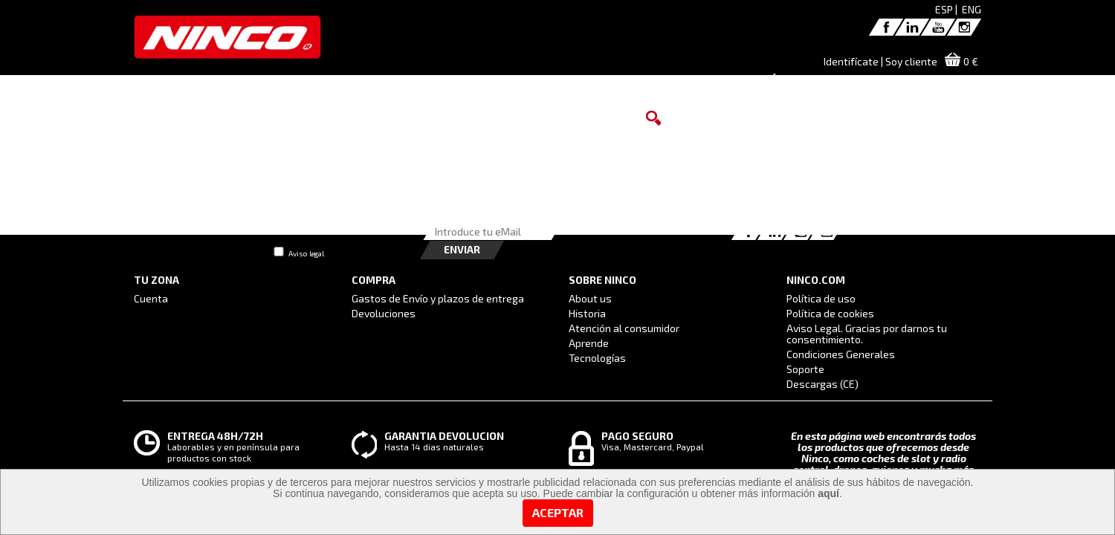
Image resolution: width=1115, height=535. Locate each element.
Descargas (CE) (822, 383)
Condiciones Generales (840, 354)
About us (590, 298)
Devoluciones (384, 313)
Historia (587, 313)
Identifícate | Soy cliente (880, 61)
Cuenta (151, 298)
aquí (828, 493)
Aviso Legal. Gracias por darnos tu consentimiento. (866, 334)
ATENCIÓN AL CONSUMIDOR (766, 85)
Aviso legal (306, 253)
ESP (944, 9)
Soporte (805, 369)
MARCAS (487, 85)
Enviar (462, 249)
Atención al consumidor (624, 328)
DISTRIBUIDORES (627, 85)
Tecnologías (597, 357)
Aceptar (558, 512)
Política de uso (821, 298)
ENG (971, 9)
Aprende (589, 343)
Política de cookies (830, 313)
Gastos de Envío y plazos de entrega (438, 298)
